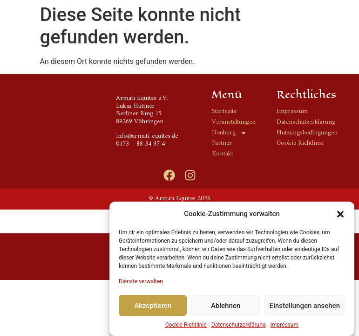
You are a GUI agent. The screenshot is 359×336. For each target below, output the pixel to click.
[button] (340, 216)
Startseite (224, 111)
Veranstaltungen (234, 122)
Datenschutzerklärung (238, 327)
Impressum (284, 327)
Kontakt (222, 154)
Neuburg (229, 133)
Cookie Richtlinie (186, 327)
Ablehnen (225, 307)
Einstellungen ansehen (305, 307)
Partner (222, 143)
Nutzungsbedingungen (307, 133)
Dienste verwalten (141, 283)
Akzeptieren (152, 307)
